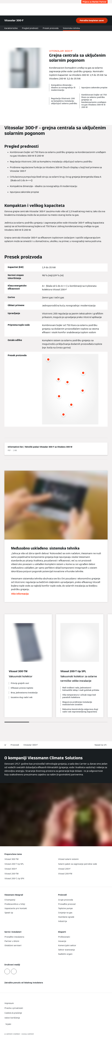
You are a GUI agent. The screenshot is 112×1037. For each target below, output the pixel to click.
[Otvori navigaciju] (108, 9)
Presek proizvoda (50, 28)
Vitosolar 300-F (30, 745)
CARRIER (30, 1034)
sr (5, 745)
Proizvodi (15, 745)
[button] (101, 745)
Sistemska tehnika (71, 28)
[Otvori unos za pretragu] (104, 9)
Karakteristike (11, 28)
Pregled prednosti (30, 28)
